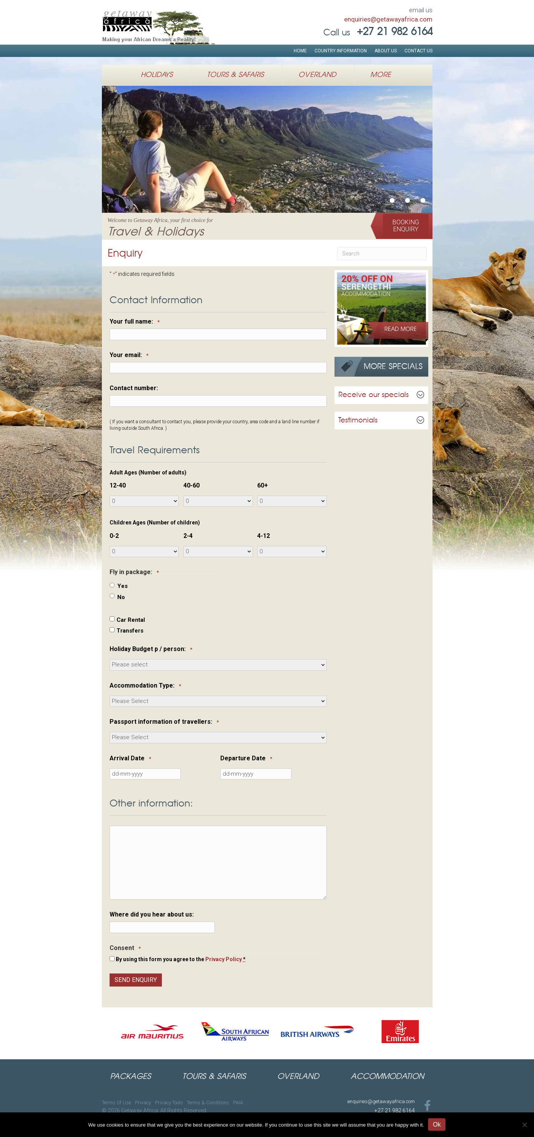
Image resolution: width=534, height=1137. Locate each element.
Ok (437, 1124)
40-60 (191, 486)
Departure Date (246, 758)
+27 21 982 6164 (394, 1110)
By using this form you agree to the (181, 959)
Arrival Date (130, 758)
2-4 (188, 536)
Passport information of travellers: (164, 722)
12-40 (118, 486)
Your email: (129, 355)
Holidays (157, 75)
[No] (524, 1125)
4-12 (263, 536)
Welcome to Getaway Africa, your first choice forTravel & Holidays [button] (392, 200)
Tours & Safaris (235, 75)
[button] (406, 226)
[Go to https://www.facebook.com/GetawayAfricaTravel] (427, 1106)
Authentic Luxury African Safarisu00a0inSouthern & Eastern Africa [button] (423, 200)
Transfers (129, 630)
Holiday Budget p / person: (151, 649)
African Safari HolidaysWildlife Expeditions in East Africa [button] (407, 200)
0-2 (114, 536)
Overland (317, 75)
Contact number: (134, 388)
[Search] (382, 253)
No (121, 597)
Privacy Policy (223, 959)
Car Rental (130, 619)
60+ (262, 486)
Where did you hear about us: (152, 915)
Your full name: (135, 322)
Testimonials (358, 420)
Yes (122, 586)
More (380, 75)
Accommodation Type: (145, 686)
